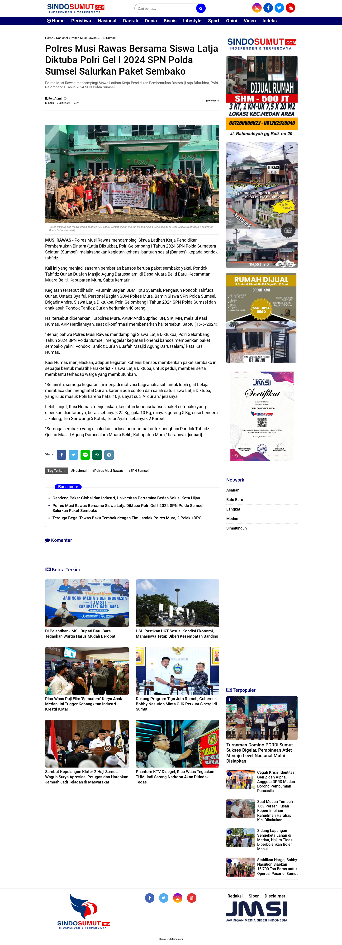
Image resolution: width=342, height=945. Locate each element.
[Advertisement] (262, 608)
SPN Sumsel (108, 38)
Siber (254, 895)
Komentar (212, 100)
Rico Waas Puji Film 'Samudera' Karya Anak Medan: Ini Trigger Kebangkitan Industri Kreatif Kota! (83, 703)
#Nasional (79, 470)
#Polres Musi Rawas (107, 470)
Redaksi (235, 895)
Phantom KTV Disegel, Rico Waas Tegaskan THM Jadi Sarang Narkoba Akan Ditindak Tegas (175, 776)
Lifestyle (192, 21)
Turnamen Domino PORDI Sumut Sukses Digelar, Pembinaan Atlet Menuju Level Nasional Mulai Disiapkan (259, 753)
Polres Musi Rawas (84, 38)
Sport (213, 21)
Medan (232, 518)
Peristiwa (81, 21)
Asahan (232, 490)
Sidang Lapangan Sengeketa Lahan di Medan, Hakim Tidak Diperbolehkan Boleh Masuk (275, 839)
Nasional (107, 21)
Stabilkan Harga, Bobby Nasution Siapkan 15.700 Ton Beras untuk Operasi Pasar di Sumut (277, 867)
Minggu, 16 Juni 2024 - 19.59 (62, 103)
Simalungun (236, 528)
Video (250, 21)
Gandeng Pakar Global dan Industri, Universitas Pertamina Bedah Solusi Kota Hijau (126, 498)
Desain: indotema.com (171, 939)
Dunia (151, 21)
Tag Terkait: (57, 470)
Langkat (233, 509)
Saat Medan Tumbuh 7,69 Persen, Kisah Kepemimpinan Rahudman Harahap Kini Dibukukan (275, 810)
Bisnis (170, 21)
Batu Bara (234, 499)
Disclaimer (275, 895)
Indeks (269, 21)
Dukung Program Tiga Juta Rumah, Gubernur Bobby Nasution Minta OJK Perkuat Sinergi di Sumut (176, 703)
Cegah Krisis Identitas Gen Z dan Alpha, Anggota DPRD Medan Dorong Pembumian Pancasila (276, 781)
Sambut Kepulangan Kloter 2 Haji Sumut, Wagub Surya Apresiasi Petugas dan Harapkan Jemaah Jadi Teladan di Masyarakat (86, 776)
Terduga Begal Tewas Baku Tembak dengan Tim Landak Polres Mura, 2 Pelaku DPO (127, 517)
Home (56, 21)
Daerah (130, 21)
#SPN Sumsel (138, 470)
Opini (231, 21)
